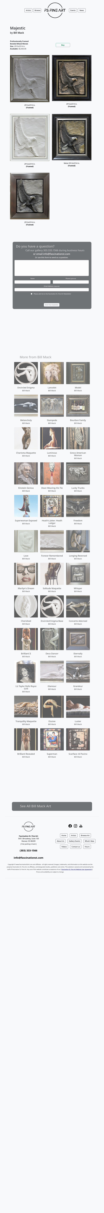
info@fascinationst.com (28, 857)
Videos (64, 847)
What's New (89, 841)
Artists (73, 835)
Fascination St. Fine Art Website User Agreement (77, 869)
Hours (87, 847)
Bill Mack (18, 32)
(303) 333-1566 (28, 850)
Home (63, 835)
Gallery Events (74, 841)
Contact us (76, 847)
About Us (60, 841)
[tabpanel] (52, 143)
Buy (62, 45)
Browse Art (85, 835)
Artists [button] (28, 10)
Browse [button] (37, 10)
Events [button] (72, 10)
